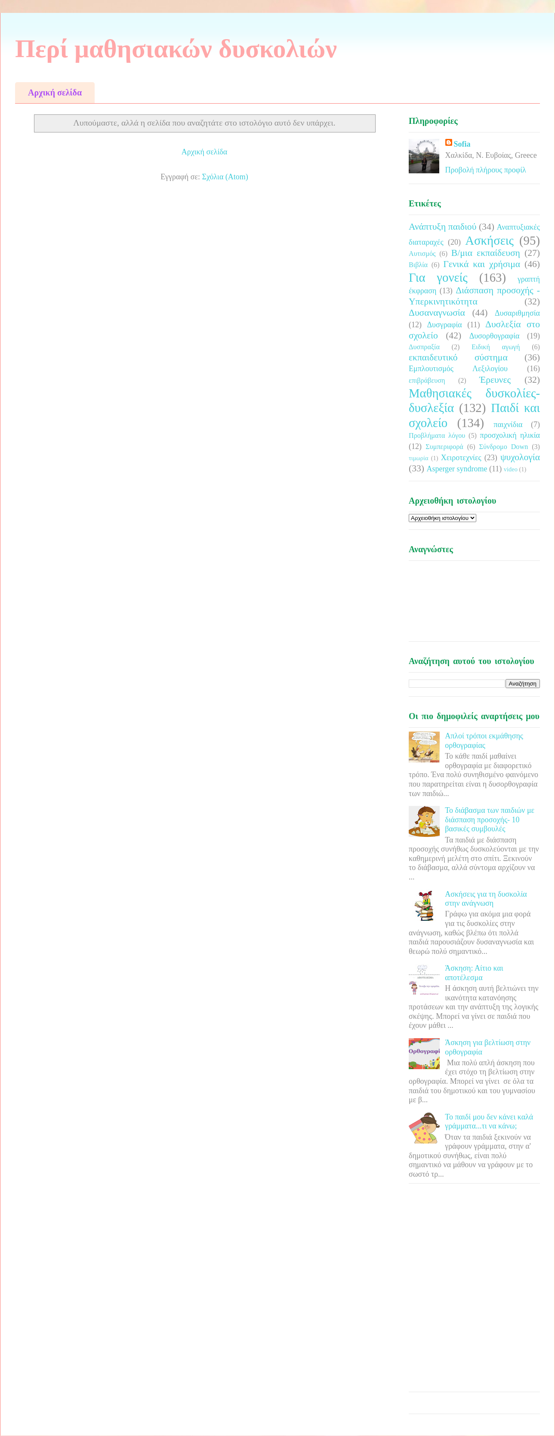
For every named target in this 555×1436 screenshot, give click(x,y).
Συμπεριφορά (444, 447)
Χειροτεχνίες (461, 457)
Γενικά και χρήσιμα (481, 264)
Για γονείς (438, 277)
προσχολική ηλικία (510, 435)
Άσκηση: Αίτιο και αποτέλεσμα (474, 973)
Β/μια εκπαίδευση (485, 253)
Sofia (462, 144)
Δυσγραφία (444, 324)
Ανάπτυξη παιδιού (442, 226)
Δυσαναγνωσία (437, 312)
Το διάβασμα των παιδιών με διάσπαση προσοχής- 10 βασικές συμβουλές (489, 819)
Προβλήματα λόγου (437, 436)
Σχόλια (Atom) (225, 176)
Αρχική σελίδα (55, 92)
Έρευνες (495, 380)
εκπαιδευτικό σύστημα (458, 357)
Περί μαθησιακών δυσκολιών (176, 48)
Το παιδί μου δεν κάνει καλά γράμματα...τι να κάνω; (489, 1122)
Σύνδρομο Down (503, 447)
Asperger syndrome (456, 468)
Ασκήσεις (489, 240)
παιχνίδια (507, 424)
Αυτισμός (422, 254)
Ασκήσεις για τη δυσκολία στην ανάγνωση (486, 899)
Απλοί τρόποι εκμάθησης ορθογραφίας (484, 741)
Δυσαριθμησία (517, 313)
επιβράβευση (427, 380)
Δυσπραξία (424, 347)
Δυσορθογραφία (494, 336)
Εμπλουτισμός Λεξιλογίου (458, 368)
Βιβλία (418, 265)
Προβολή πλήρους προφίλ (485, 170)
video (511, 469)
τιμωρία (418, 458)
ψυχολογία (520, 457)
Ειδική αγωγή (496, 347)
